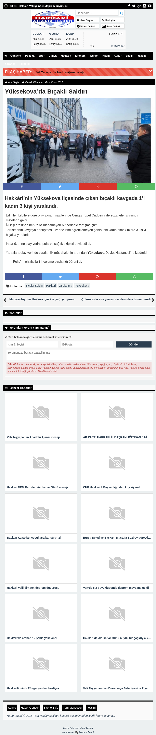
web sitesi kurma (84, 728)
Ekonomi (85, 55)
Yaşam (9, 64)
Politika (31, 55)
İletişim (108, 20)
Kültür (123, 55)
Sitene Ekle (51, 707)
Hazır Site (68, 728)
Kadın (111, 55)
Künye (12, 707)
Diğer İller (118, 46)
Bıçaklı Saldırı (34, 285)
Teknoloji (39, 64)
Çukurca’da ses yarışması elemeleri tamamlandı (116, 299)
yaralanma (65, 285)
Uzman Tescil (86, 732)
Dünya (55, 55)
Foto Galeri (111, 26)
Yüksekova (82, 285)
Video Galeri (86, 26)
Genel (28, 82)
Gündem (16, 55)
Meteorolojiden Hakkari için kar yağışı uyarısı (42, 299)
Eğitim (99, 55)
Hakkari (51, 285)
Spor (43, 55)
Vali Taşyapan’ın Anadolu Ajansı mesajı (68, 72)
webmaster (68, 732)
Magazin (69, 55)
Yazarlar (23, 64)
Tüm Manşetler (72, 707)
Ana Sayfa (85, 20)
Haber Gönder (30, 707)
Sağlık (136, 55)
